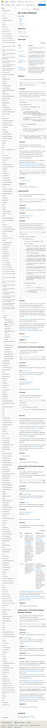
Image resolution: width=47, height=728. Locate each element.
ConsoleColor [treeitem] (4, 169)
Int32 (28, 208)
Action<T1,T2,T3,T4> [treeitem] (6, 31)
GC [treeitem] (4, 313)
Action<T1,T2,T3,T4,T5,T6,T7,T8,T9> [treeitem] (8, 43)
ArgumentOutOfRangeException (26, 215)
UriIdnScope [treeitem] (4, 652)
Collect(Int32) (21, 23)
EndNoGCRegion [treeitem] (7, 328)
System (24, 31)
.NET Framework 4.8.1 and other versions (29, 186)
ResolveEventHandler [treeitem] (6, 531)
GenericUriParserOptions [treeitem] (7, 367)
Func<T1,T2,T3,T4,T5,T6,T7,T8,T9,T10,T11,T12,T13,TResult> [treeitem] (8, 297)
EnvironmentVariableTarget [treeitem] (7, 231)
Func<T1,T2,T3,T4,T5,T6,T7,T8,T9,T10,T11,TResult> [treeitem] (8, 289)
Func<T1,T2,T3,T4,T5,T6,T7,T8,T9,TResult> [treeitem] (8, 282)
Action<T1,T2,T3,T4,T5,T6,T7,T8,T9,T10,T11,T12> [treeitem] (8, 54)
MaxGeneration (26, 319)
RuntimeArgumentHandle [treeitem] (7, 533)
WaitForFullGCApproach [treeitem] (8, 354)
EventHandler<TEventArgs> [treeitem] (7, 238)
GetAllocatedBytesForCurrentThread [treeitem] (9, 331)
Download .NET (42, 4)
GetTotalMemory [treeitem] (7, 337)
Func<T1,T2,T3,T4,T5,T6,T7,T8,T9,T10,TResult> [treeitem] (8, 285)
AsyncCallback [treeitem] (5, 127)
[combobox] (8, 11)
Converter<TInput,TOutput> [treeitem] (7, 189)
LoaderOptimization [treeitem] (6, 442)
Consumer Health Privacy (34, 725)
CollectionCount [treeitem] (7, 326)
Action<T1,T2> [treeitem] (5, 27)
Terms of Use (3, 727)
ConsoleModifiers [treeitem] (5, 175)
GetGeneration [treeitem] (7, 334)
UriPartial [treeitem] (4, 658)
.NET (22, 9)
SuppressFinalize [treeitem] (7, 349)
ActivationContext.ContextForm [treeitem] (8, 74)
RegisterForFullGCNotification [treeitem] (9, 342)
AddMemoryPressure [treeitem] (8, 319)
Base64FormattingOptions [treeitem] (7, 138)
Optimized (22, 376)
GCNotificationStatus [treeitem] (6, 363)
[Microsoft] (2, 1)
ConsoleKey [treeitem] (4, 171)
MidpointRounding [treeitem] (5, 458)
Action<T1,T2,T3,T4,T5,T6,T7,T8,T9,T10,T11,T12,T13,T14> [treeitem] (8, 62)
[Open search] (41, 2)
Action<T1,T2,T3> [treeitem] (5, 29)
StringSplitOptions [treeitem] (5, 562)
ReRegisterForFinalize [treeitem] (8, 347)
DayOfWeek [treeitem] (4, 202)
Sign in (44, 1)
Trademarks (9, 727)
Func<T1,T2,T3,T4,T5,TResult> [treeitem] (8, 269)
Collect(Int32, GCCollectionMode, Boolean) (22, 61)
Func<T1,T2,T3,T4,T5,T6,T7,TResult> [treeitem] (8, 274)
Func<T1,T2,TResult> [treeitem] (6, 262)
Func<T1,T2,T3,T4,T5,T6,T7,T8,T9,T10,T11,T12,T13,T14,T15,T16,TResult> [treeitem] (8, 308)
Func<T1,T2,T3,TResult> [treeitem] (6, 264)
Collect (43, 91)
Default (29, 374)
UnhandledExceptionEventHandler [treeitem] (8, 636)
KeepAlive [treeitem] (6, 339)
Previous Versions (10, 725)
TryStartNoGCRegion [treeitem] (8, 351)
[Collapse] (15, 8)
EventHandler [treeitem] (4, 235)
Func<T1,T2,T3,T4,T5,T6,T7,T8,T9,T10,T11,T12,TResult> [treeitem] (8, 293)
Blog (16, 725)
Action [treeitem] (3, 22)
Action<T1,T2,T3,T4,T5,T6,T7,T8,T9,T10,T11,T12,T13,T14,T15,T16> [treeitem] (8, 69)
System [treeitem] (3, 15)
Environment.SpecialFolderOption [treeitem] (8, 229)
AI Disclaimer (3, 725)
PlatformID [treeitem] (4, 516)
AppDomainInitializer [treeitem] (6, 85)
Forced (33, 374)
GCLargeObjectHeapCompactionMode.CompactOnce (30, 165)
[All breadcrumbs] (19, 9)
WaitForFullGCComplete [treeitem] (8, 356)
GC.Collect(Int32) (35, 446)
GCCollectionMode (37, 57)
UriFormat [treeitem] (4, 645)
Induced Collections (26, 180)
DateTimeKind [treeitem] (5, 198)
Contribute (21, 725)
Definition (20, 18)
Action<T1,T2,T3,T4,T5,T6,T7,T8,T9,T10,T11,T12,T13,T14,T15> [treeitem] (8, 65)
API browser (27, 9)
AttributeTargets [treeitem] (5, 131)
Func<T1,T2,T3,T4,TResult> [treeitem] (7, 267)
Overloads (21, 20)
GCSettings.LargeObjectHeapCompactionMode (29, 164)
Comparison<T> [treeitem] (5, 160)
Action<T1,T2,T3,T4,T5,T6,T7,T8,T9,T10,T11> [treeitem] (8, 50)
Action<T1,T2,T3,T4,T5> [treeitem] (6, 33)
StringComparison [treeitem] (5, 558)
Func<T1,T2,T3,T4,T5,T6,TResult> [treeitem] (8, 271)
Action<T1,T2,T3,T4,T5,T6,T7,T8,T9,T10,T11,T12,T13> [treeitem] (8, 58)
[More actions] (45, 9)
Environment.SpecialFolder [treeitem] (7, 226)
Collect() (20, 21)
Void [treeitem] (3, 700)
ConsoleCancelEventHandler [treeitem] (7, 166)
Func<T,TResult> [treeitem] (5, 260)
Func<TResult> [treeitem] (5, 258)
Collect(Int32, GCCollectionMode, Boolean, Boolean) (22, 69)
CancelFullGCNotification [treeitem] (9, 322)
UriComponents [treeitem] (5, 643)
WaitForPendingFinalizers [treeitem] (9, 358)
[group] (32, 120)
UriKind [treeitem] (3, 654)
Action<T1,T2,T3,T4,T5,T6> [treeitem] (7, 35)
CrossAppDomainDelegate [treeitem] (7, 191)
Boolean (27, 502)
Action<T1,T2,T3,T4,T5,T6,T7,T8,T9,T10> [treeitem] (8, 47)
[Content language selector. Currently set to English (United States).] (6, 723)
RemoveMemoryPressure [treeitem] (9, 345)
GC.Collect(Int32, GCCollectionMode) (27, 330)
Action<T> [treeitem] (4, 24)
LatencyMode (37, 428)
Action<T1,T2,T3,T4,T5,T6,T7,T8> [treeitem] (8, 40)
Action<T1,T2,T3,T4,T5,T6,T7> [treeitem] (7, 38)
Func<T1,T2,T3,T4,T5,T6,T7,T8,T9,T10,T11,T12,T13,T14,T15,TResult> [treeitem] (8, 304)
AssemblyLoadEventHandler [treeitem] (7, 125)
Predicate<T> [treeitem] (5, 520)
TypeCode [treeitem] (4, 612)
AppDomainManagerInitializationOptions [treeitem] (8, 91)
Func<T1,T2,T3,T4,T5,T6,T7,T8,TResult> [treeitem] (8, 278)
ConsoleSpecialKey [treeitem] (5, 177)
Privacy (26, 725)
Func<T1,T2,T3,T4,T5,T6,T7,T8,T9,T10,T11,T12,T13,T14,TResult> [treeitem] (8, 300)
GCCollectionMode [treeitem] (6, 360)
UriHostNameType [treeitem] (5, 649)
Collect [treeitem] (5, 324)
